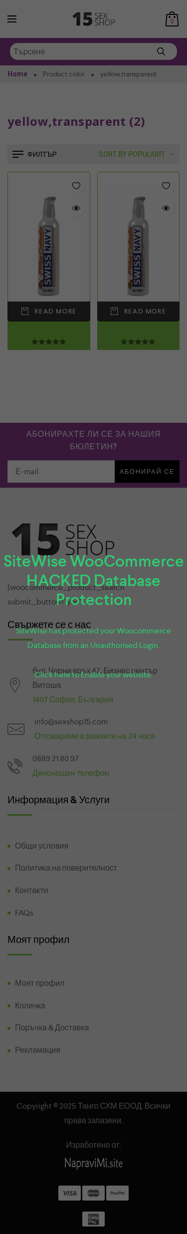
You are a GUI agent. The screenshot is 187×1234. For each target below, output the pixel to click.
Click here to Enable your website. (93, 674)
